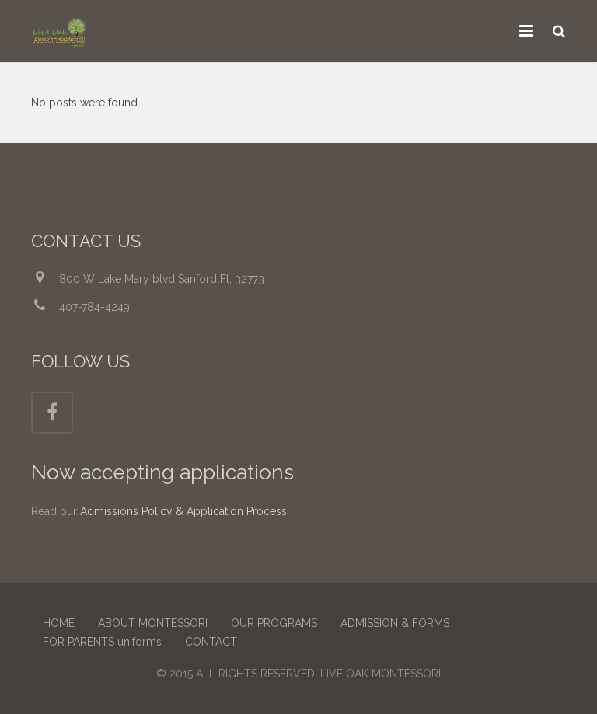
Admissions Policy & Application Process (183, 511)
